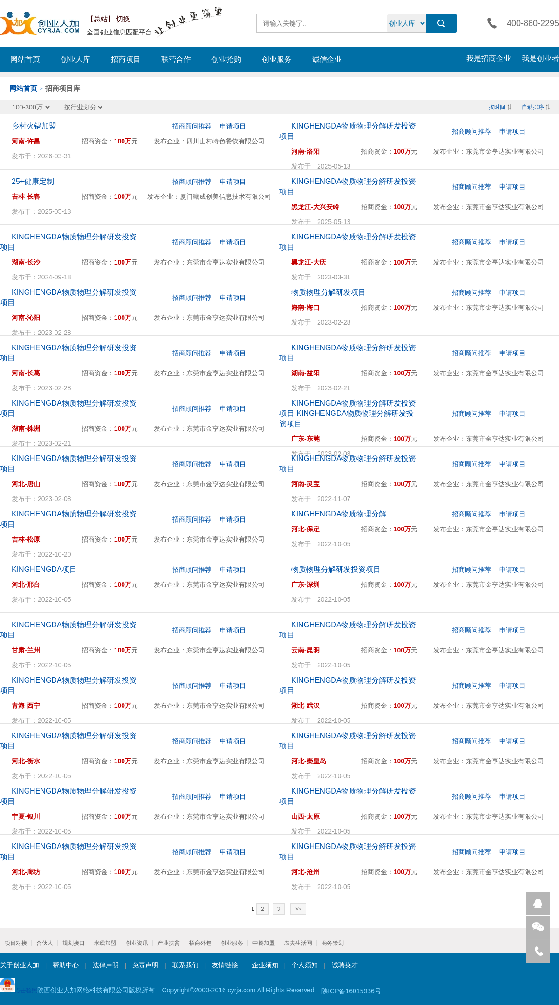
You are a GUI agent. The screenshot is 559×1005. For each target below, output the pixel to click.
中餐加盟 (263, 943)
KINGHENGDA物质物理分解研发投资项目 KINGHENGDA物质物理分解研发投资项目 (348, 413)
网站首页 (25, 59)
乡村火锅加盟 (34, 126)
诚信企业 (327, 59)
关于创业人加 (19, 965)
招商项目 (126, 59)
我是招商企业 (488, 58)
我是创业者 (540, 58)
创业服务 (277, 59)
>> (298, 909)
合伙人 (44, 943)
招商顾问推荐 (191, 126)
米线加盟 (105, 943)
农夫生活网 (298, 943)
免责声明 (145, 965)
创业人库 (75, 59)
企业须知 (265, 965)
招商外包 (200, 943)
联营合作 (176, 59)
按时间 (497, 107)
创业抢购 (226, 59)
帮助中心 (66, 965)
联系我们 (185, 965)
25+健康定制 (33, 181)
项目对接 (16, 943)
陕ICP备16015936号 (351, 991)
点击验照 (18, 986)
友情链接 (225, 965)
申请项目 (233, 126)
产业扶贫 (168, 943)
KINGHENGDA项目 (44, 569)
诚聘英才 (345, 965)
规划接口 (73, 943)
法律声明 (106, 965)
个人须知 (305, 965)
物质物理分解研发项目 (328, 292)
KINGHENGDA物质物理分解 (338, 514)
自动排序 (533, 107)
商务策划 (332, 943)
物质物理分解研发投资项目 (336, 569)
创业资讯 (137, 943)
